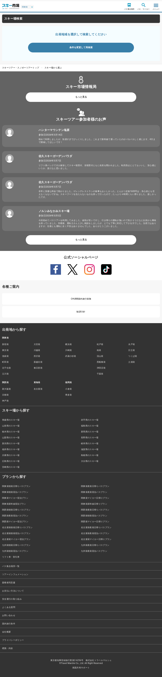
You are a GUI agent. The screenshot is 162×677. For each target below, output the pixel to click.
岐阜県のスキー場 (90, 443)
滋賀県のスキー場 (90, 449)
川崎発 (68, 350)
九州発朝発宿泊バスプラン (15, 551)
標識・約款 (7, 648)
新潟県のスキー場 (11, 443)
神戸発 (5, 401)
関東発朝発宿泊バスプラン (15, 492)
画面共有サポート (81, 667)
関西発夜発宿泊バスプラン (15, 515)
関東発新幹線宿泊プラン (14, 504)
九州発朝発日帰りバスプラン (16, 545)
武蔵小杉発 (70, 356)
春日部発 (38, 368)
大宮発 (37, 344)
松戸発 (100, 344)
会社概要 (6, 632)
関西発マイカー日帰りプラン (95, 521)
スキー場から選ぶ (53, 68)
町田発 (5, 362)
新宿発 (5, 344)
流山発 (100, 356)
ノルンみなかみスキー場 (54, 211)
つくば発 (132, 356)
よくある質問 (8, 607)
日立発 (131, 350)
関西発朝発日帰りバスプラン (16, 510)
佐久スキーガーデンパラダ (55, 156)
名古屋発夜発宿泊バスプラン (95, 533)
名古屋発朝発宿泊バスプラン (16, 533)
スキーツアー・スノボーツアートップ (20, 68)
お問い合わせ (8, 615)
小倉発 (68, 389)
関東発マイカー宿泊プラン (15, 498)
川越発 (37, 350)
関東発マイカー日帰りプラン (95, 498)
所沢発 (37, 356)
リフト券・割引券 (11, 557)
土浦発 (131, 362)
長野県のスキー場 (90, 437)
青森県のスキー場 (11, 420)
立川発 (5, 374)
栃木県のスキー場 (11, 431)
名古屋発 (38, 389)
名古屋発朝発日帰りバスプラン (17, 527)
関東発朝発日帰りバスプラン (16, 486)
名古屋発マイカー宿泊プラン (16, 539)
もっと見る (81, 97)
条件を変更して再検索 (81, 47)
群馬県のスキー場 (90, 431)
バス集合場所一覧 (11, 566)
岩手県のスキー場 (90, 420)
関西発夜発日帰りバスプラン (95, 510)
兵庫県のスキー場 (11, 455)
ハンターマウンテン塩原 (54, 130)
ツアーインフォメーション (15, 574)
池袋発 (5, 356)
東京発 (5, 350)
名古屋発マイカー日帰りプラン (96, 539)
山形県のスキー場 (11, 426)
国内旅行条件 (8, 623)
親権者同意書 (8, 582)
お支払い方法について (13, 591)
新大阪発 (6, 389)
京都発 (5, 395)
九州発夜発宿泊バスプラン (94, 551)
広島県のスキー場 (11, 461)
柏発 (99, 350)
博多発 (68, 395)
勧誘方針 (81, 312)
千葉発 (100, 374)
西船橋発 (101, 362)
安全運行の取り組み (12, 599)
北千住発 (6, 368)
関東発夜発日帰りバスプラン (95, 486)
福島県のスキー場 (90, 426)
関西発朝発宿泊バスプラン (94, 515)
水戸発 (131, 344)
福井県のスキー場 (11, 449)
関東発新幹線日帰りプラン (94, 504)
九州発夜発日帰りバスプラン (95, 545)
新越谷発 (38, 362)
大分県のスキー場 (90, 461)
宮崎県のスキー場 (11, 467)
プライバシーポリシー (13, 640)
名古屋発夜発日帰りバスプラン (96, 527)
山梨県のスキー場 (11, 437)
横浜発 (68, 344)
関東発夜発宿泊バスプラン (94, 492)
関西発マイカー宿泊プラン (15, 521)
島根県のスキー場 (90, 455)
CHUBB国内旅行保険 (81, 299)
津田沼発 (101, 368)
